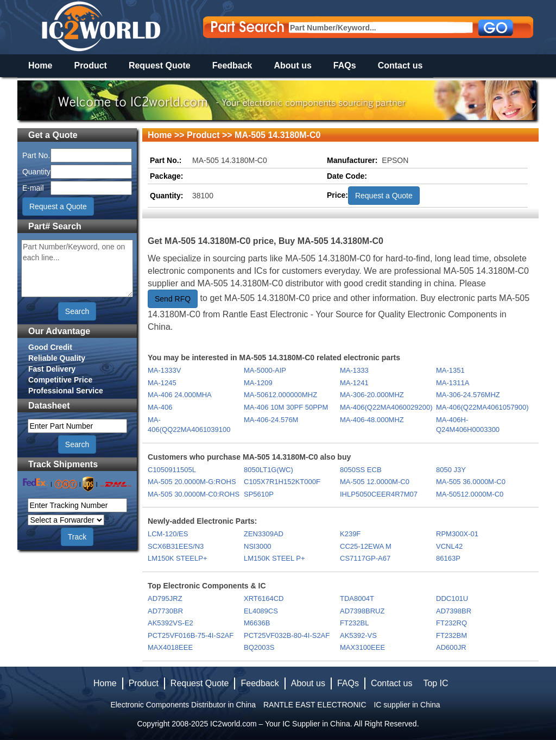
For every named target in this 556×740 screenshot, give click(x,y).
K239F (350, 534)
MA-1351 (450, 370)
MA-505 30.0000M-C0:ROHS (193, 494)
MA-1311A (452, 383)
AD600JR (451, 647)
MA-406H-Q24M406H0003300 (468, 425)
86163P (448, 558)
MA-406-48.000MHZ (372, 420)
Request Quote (160, 65)
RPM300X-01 (457, 534)
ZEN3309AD (263, 534)
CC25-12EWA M (365, 546)
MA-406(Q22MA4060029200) (386, 407)
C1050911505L (172, 470)
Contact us (400, 65)
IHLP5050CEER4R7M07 (379, 494)
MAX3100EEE (362, 647)
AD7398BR (453, 611)
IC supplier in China (407, 704)
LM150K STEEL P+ (274, 558)
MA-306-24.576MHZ (468, 395)
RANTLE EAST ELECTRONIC (315, 704)
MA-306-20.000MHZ (372, 395)
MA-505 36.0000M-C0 (471, 482)
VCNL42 (449, 546)
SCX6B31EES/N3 (176, 546)
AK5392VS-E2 (170, 623)
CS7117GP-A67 (365, 558)
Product (90, 65)
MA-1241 (354, 383)
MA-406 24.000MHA (180, 395)
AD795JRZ (165, 598)
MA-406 (160, 407)
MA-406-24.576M (271, 420)
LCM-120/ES (168, 534)
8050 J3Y (451, 470)
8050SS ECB (361, 470)
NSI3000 (257, 546)
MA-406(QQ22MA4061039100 (189, 425)
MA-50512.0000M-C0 (469, 494)
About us (293, 65)
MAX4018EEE (170, 647)
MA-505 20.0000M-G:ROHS (192, 482)
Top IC (435, 683)
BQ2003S (259, 647)
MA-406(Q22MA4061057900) (482, 407)
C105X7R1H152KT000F (282, 482)
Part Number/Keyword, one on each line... (77, 268)
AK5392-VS (358, 635)
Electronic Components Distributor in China (183, 704)
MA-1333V (164, 370)
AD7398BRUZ (362, 611)
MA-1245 (162, 383)
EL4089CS (261, 611)
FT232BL (354, 623)
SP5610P (259, 494)
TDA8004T (357, 598)
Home (40, 65)
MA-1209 (258, 383)
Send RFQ (173, 298)
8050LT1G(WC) (268, 470)
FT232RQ (451, 623)
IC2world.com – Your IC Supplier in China (280, 723)
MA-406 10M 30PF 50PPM (286, 407)
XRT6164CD (263, 598)
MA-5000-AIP (265, 370)
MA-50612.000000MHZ (280, 395)
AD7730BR (165, 611)
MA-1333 (354, 370)
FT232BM (451, 635)
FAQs (344, 65)
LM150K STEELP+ (177, 558)
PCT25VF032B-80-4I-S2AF (287, 635)
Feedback (232, 65)
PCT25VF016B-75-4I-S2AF (190, 635)
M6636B (257, 623)
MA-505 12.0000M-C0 (374, 482)
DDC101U (452, 598)
